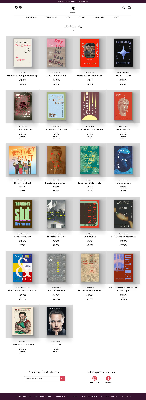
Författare (99, 17)
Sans (67, 17)
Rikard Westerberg (56, 234)
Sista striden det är (56, 237)
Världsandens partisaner (90, 290)
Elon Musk (56, 344)
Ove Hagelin (22, 341)
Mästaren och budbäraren (89, 75)
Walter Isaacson (56, 341)
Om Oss (116, 17)
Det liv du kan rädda (56, 75)
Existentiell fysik (123, 75)
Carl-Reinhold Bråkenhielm (133, 287)
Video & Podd (50, 17)
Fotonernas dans (123, 183)
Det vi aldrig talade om (56, 183)
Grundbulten (90, 237)
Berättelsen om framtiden (123, 237)
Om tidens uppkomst (22, 129)
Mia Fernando (27, 180)
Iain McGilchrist (89, 72)
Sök (123, 7)
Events (82, 17)
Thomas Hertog (22, 126)
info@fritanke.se (23, 397)
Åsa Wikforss (22, 72)
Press (75, 397)
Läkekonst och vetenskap (22, 344)
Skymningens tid (123, 129)
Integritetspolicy (109, 397)
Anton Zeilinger (123, 180)
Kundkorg (129, 7)
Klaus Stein (56, 180)
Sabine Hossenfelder (123, 72)
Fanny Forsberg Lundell (22, 287)
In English (126, 397)
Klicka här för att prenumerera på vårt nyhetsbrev (73, 1)
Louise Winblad (17, 180)
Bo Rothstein (89, 234)
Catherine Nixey (123, 126)
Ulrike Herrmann (22, 234)
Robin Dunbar (90, 126)
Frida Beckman (56, 287)
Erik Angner (89, 180)
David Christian (123, 234)
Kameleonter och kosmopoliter (22, 290)
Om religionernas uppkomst (90, 129)
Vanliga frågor (89, 397)
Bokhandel (31, 17)
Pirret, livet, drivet (22, 183)
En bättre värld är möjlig (90, 183)
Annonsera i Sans (43, 397)
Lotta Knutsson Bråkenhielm (116, 287)
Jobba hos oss (62, 397)
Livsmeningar (123, 290)
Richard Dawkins (56, 126)
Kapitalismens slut (22, 237)
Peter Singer (56, 72)
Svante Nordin (89, 287)
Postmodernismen (56, 290)
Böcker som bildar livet (56, 129)
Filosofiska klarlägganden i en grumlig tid (27, 75)
